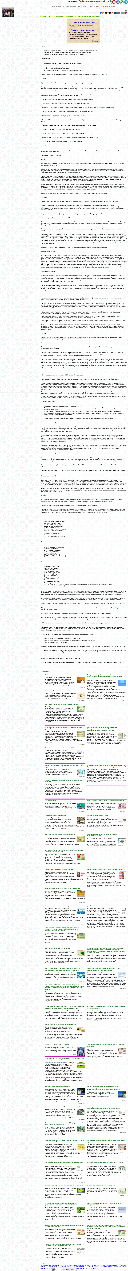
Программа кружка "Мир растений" (56, 815)
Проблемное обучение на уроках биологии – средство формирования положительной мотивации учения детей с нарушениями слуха (106, 1227)
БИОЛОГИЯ (56, 6)
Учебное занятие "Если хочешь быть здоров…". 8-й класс (64, 1185)
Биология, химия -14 (50, 1268)
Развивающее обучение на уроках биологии (59, 869)
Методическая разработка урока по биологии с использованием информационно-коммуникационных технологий (104, 676)
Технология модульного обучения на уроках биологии (62, 888)
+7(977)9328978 (72, 1)
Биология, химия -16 (78, 1268)
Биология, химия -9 (66, 1266)
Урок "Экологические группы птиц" (98, 906)
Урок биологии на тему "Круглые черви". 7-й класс (61, 704)
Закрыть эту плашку (69, 1269)
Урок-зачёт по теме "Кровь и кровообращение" (60, 834)
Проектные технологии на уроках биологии (101, 1185)
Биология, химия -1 (47, 1265)
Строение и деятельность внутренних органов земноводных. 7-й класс (102, 835)
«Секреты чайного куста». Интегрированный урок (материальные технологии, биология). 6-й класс (61, 1204)
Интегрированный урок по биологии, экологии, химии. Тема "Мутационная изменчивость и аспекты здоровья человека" (106, 766)
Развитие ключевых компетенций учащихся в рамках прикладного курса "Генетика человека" (104, 969)
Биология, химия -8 (53, 1266)
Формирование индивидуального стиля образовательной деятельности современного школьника (64, 1163)
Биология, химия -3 (73, 1265)
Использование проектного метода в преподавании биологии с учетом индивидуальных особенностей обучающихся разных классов (62, 929)
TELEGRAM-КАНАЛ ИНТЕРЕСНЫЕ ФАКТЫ (101, 6)
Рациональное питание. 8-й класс (97, 815)
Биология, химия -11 (94, 1266)
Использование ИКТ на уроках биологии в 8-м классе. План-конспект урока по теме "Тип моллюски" (64, 1059)
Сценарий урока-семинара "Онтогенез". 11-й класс (61, 748)
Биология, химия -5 (99, 1265)
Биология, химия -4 (86, 1265)
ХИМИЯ (63, 6)
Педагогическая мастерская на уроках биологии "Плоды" (105, 869)
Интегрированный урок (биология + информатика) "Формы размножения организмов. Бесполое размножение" (64, 1007)
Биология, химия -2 (60, 1265)
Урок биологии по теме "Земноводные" (58, 948)
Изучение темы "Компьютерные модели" (58, 1086)
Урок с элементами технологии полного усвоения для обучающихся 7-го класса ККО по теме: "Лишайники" (62, 969)
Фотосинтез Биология (52, 691)
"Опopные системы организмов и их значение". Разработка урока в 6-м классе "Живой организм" (64, 1245)
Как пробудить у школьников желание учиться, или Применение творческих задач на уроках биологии (103, 1107)
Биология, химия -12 (108, 1266)
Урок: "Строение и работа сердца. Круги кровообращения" (106, 800)
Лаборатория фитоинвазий (93, 1)
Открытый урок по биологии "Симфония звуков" (61, 1024)
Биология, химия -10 (80, 1266)
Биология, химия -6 (112, 1265)
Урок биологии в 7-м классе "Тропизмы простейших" (62, 1107)
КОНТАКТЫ (71, 6)
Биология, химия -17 (92, 1268)
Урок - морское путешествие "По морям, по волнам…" (62, 906)
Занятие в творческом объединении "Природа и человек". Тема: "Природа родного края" (64, 1123)
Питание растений (51, 800)
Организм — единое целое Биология (57, 1044)
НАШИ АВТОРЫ (81, 6)
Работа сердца (50, 675)
